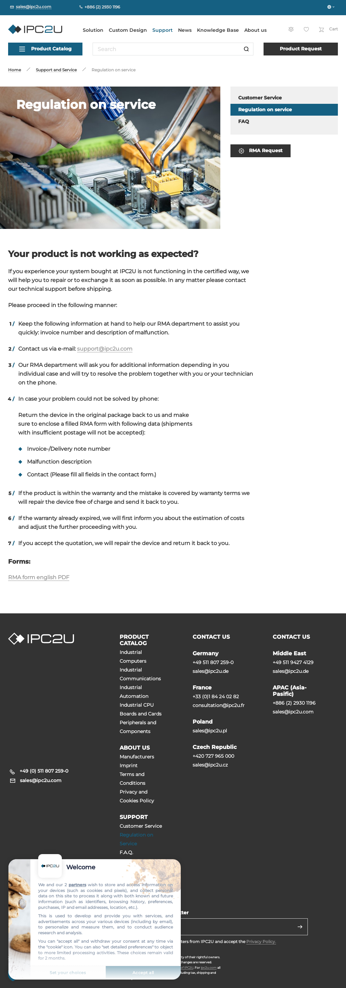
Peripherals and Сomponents (138, 727)
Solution (93, 30)
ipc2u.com (209, 967)
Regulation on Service (136, 839)
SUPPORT (134, 817)
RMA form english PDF (38, 577)
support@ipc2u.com (104, 349)
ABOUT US (135, 748)
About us (255, 30)
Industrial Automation (134, 691)
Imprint (129, 765)
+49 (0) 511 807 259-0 (44, 771)
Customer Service (141, 826)
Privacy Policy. (261, 941)
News (185, 30)
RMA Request (260, 150)
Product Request (301, 49)
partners (77, 884)
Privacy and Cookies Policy (137, 796)
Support (162, 30)
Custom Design (128, 30)
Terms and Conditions (132, 778)
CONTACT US (211, 637)
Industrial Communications (140, 674)
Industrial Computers (133, 656)
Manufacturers (137, 757)
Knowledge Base (218, 30)
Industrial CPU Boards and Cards (141, 709)
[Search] (246, 49)
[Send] (300, 927)
